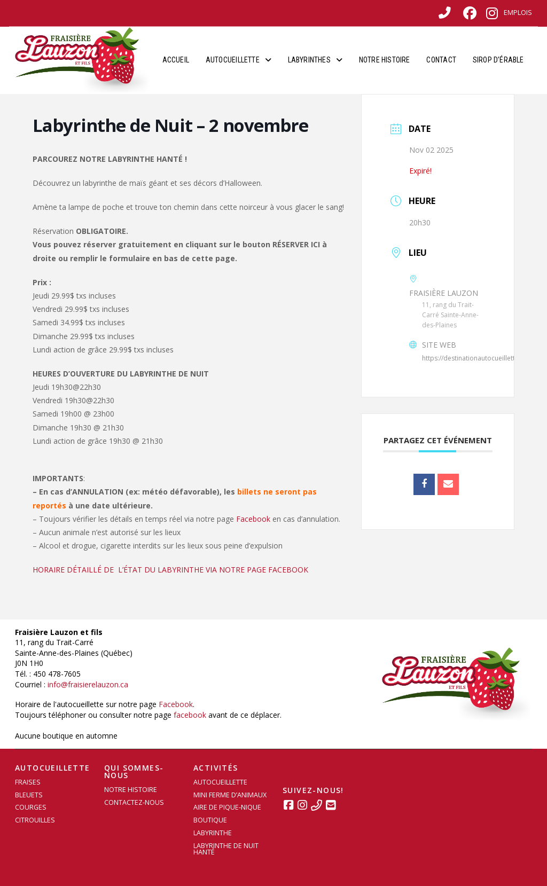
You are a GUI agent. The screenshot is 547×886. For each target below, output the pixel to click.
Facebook (253, 519)
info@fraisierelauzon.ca (88, 684)
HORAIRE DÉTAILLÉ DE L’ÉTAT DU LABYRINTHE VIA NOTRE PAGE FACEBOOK (170, 569)
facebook (190, 715)
